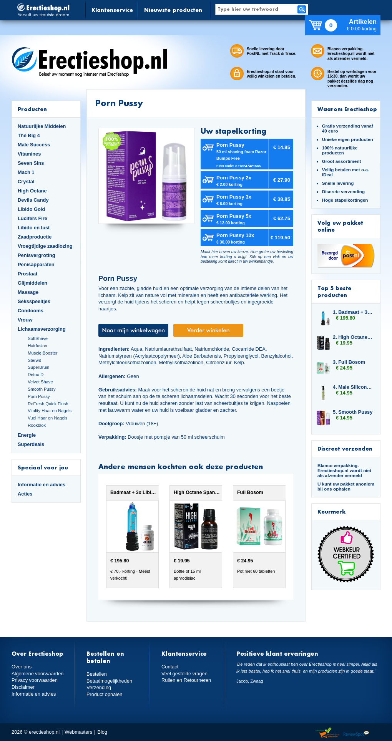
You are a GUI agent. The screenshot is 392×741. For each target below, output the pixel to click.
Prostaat (27, 274)
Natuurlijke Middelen (42, 126)
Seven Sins (31, 163)
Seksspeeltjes (34, 301)
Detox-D (35, 374)
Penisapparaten (36, 264)
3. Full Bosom (349, 362)
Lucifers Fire (32, 218)
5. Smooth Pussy (352, 412)
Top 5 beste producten (334, 291)
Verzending (98, 687)
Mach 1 (26, 172)
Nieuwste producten (173, 10)
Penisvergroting (36, 255)
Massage (28, 292)
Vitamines (29, 154)
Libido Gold (31, 209)
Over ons (22, 667)
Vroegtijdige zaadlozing (45, 246)
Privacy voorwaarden (35, 680)
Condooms (30, 310)
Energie (27, 435)
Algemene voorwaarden (38, 673)
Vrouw (25, 320)
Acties (25, 494)
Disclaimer (23, 687)
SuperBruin (38, 367)
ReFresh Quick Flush (48, 403)
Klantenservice (112, 10)
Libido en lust (34, 227)
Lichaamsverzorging (42, 329)
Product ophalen (104, 694)
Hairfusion (37, 345)
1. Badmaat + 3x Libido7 (353, 312)
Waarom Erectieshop (347, 109)
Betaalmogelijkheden (109, 681)
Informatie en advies (41, 484)
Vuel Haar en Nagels (47, 418)
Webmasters (78, 732)
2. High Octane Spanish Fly (353, 337)
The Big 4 (29, 135)
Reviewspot (356, 733)
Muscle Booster (42, 353)
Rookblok (37, 425)
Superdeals (31, 444)
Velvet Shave (40, 382)
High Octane (32, 191)
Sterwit (34, 360)
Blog (102, 732)
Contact (169, 667)
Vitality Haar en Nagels (49, 410)
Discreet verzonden (344, 448)
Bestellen (96, 674)
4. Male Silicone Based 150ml (353, 387)
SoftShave (38, 338)
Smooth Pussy (41, 389)
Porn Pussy (39, 396)
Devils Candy (33, 200)
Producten (32, 109)
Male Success (34, 145)
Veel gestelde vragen (184, 673)
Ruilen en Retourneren (186, 680)
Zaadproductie (34, 237)
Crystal (26, 181)
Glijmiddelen (32, 283)
